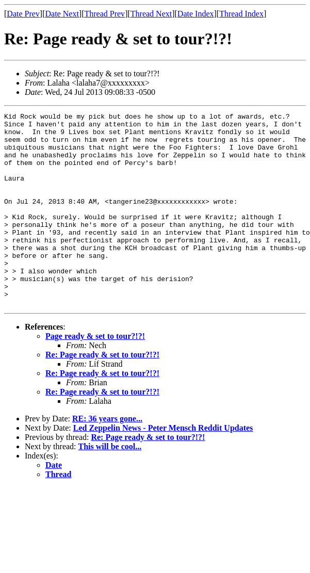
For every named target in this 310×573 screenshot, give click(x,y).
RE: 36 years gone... (107, 457)
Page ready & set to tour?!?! (95, 374)
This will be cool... (110, 485)
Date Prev (23, 13)
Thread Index (241, 13)
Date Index (195, 13)
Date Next (62, 13)
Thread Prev (104, 13)
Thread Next (151, 13)
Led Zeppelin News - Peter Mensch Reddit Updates (163, 466)
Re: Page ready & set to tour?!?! (102, 393)
